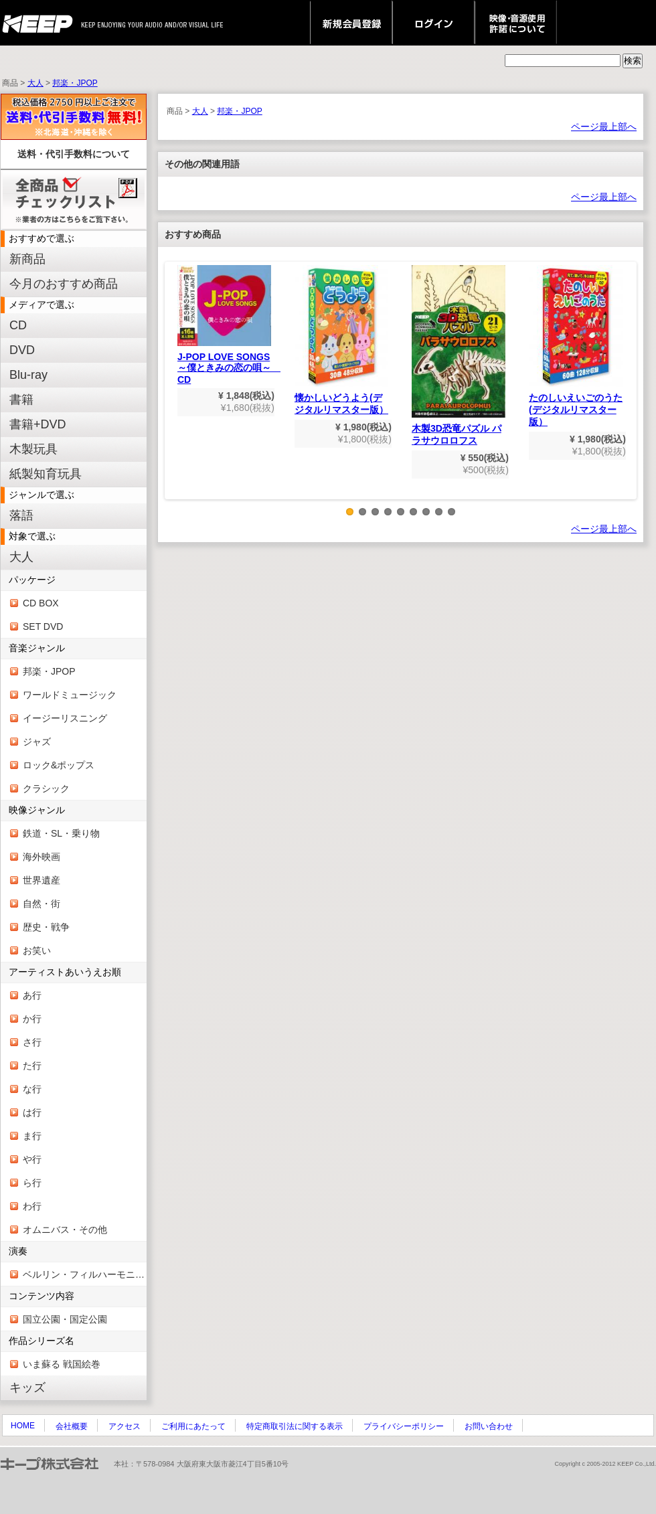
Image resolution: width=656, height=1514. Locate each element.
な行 (32, 1089)
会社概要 (72, 1426)
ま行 (32, 1135)
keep (41, 23)
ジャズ (37, 741)
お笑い (37, 950)
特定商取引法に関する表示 (294, 1426)
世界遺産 (41, 880)
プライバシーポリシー (403, 1426)
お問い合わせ (489, 1426)
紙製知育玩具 (45, 474)
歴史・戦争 (46, 927)
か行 (32, 1018)
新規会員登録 (351, 23)
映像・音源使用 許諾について (516, 23)
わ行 (32, 1206)
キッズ (27, 1387)
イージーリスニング (65, 718)
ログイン (433, 23)
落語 (21, 515)
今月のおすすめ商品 (63, 283)
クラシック (46, 788)
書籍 (21, 399)
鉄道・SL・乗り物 (61, 833)
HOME (23, 1425)
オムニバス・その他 (65, 1229)
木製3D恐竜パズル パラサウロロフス (458, 355)
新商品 (27, 259)
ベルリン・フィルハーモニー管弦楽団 (85, 1274)
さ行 (32, 1042)
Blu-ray (28, 375)
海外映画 (41, 856)
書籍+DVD (37, 424)
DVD (22, 350)
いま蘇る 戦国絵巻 (61, 1364)
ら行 (32, 1182)
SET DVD (43, 626)
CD (18, 325)
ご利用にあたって (193, 1426)
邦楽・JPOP (74, 83)
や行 (32, 1159)
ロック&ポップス (58, 765)
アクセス (124, 1426)
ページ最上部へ (604, 126)
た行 (32, 1065)
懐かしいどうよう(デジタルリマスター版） (341, 340)
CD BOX (41, 603)
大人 (35, 83)
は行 (32, 1112)
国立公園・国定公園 (65, 1319)
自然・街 (41, 903)
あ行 (32, 995)
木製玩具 (33, 449)
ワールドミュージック (69, 694)
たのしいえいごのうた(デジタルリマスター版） (576, 346)
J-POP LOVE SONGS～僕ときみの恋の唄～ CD (228, 325)
